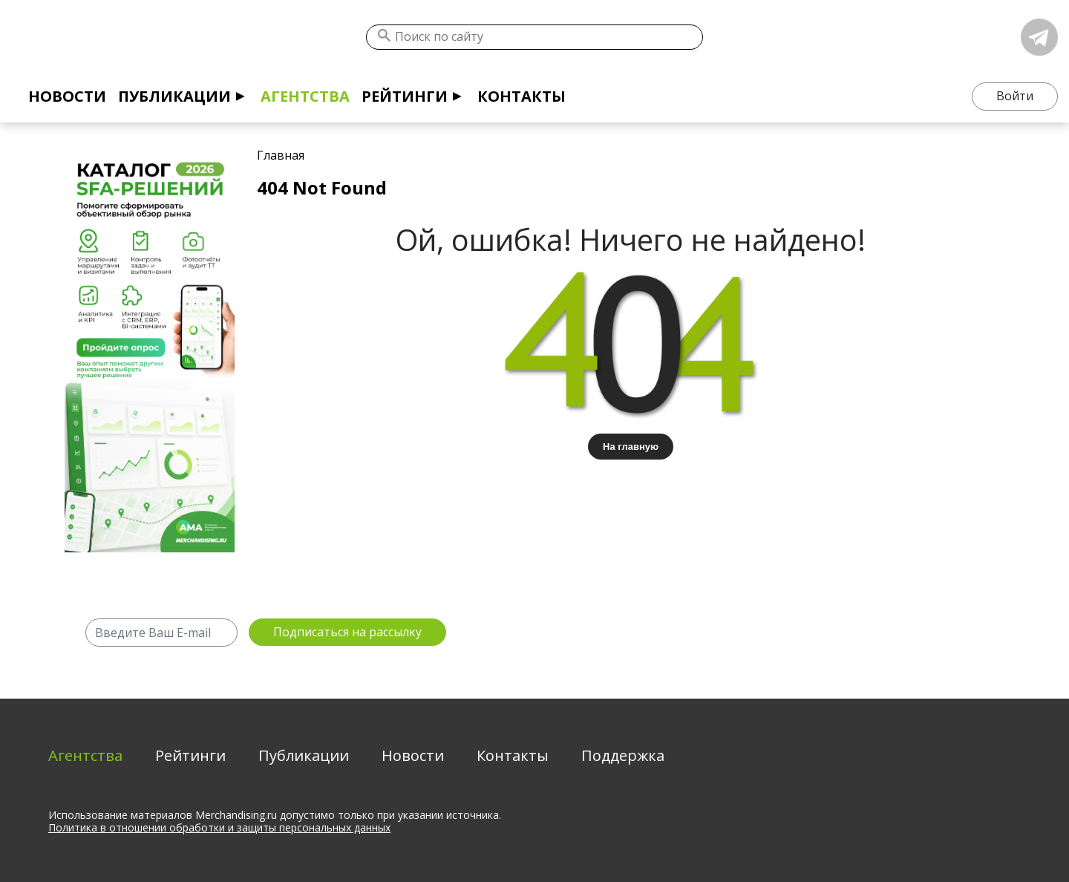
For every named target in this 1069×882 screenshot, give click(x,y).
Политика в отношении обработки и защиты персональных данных (219, 827)
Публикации (174, 96)
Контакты (521, 96)
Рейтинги (405, 96)
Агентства (305, 96)
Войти (1014, 96)
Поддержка (622, 755)
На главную (630, 446)
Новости (67, 96)
